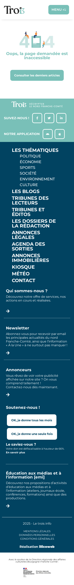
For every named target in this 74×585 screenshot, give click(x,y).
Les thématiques (35, 150)
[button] (67, 544)
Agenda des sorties (28, 246)
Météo (21, 273)
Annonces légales (26, 235)
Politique (30, 156)
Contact (23, 280)
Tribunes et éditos (28, 212)
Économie (30, 161)
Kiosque (23, 267)
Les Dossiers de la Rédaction (34, 223)
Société (28, 173)
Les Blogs (25, 191)
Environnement (37, 179)
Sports (27, 167)
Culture (29, 184)
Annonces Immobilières (30, 258)
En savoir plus (15, 452)
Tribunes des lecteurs (30, 200)
